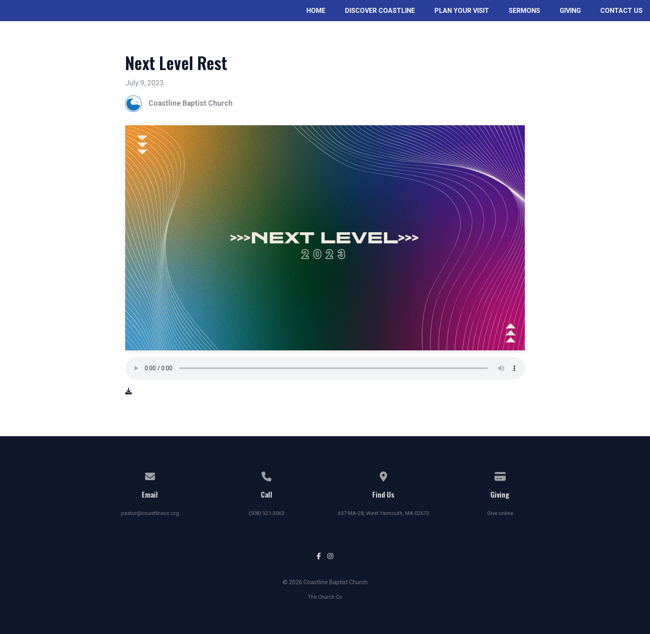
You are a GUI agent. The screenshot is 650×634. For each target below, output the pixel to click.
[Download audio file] (128, 391)
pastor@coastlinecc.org (150, 513)
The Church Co (325, 597)
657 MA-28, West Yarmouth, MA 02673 (383, 513)
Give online (500, 513)
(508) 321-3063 (266, 513)
